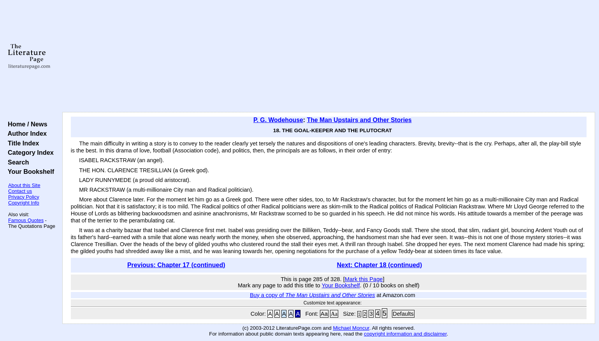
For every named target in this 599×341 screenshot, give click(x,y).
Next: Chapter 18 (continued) (379, 265)
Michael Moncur (351, 328)
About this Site (24, 185)
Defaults (403, 314)
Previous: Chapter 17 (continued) (176, 265)
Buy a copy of (312, 295)
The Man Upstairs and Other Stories (359, 120)
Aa (324, 314)
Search (16, 162)
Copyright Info (23, 203)
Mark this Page (364, 279)
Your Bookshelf (29, 171)
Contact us (20, 191)
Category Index (29, 152)
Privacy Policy (23, 197)
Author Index (25, 133)
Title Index (21, 143)
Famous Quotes (26, 220)
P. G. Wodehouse (278, 120)
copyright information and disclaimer (405, 334)
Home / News (25, 124)
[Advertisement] (328, 56)
